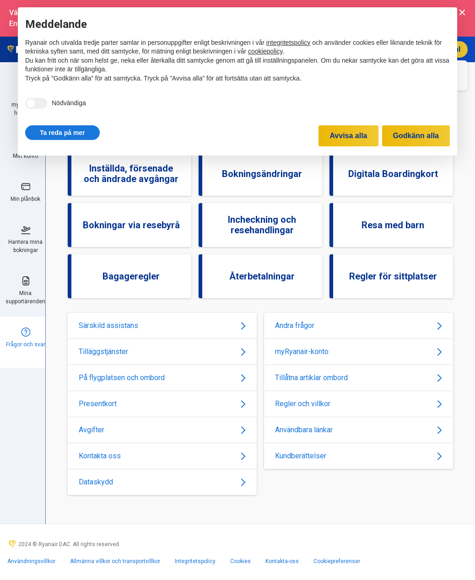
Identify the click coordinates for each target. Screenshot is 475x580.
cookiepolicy (265, 51)
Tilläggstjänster (162, 351)
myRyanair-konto (358, 351)
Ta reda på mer (62, 132)
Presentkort (162, 403)
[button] (62, 132)
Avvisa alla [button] (348, 136)
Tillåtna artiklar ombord (358, 377)
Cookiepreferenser (336, 561)
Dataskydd (162, 482)
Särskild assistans (162, 325)
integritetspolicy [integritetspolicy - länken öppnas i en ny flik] (288, 42)
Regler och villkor (358, 403)
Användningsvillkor (31, 561)
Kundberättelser (358, 455)
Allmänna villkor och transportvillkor (115, 561)
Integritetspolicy (195, 561)
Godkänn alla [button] (416, 136)
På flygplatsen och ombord (162, 377)
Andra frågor (358, 325)
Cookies (240, 561)
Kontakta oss (162, 455)
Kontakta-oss (282, 561)
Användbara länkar (358, 429)
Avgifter (162, 429)
